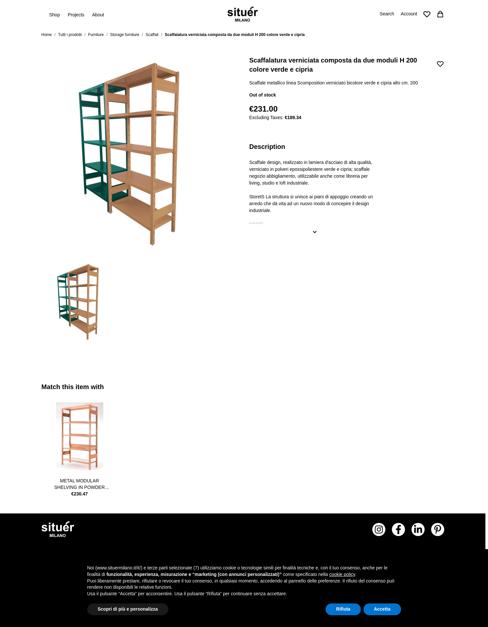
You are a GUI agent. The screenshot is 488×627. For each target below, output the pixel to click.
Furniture (96, 34)
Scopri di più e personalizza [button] (128, 609)
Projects (76, 14)
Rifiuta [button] (343, 609)
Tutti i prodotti (70, 34)
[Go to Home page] (242, 14)
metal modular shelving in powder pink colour (79, 484)
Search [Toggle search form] (387, 13)
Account (409, 13)
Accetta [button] (382, 609)
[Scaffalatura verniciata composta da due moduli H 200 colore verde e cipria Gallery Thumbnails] (139, 302)
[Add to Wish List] (440, 64)
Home (47, 34)
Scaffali (152, 34)
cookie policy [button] (342, 574)
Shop (54, 14)
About (98, 14)
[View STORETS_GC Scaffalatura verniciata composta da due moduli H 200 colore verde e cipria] (82, 302)
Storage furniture (124, 34)
